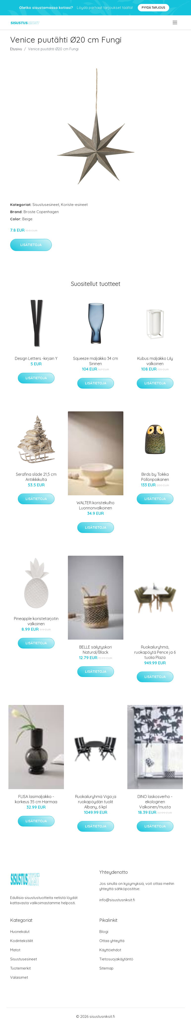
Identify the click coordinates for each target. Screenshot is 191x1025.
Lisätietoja (31, 245)
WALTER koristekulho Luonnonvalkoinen (95, 505)
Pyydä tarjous (153, 7)
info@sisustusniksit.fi (117, 900)
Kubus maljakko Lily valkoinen (155, 361)
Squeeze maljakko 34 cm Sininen (95, 361)
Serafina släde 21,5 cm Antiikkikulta (36, 477)
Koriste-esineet (74, 204)
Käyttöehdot (110, 950)
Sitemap (106, 968)
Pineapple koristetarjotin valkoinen (36, 621)
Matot (15, 950)
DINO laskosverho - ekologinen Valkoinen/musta (154, 801)
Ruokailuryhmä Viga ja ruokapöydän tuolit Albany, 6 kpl (95, 801)
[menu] (175, 22)
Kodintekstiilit (21, 940)
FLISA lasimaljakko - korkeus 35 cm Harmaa (36, 799)
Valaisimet (19, 977)
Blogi (103, 931)
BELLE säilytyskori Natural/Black (95, 650)
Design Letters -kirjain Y (36, 358)
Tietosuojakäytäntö (116, 959)
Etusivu (16, 49)
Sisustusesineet (45, 204)
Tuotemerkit (20, 968)
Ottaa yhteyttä (111, 940)
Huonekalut (19, 931)
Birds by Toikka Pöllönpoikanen (155, 477)
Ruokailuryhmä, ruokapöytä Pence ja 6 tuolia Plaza (155, 652)
